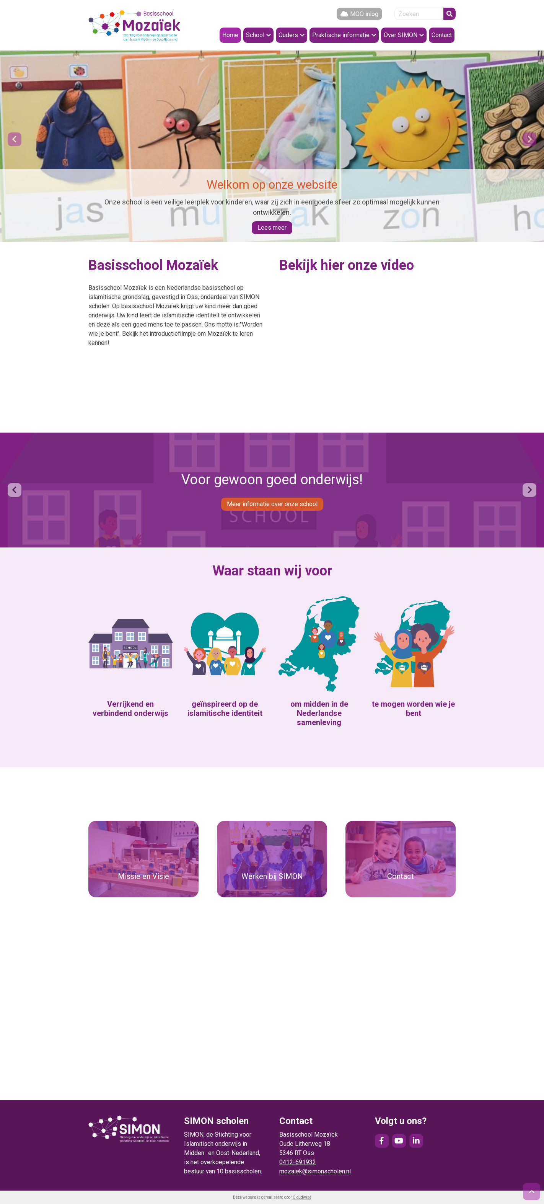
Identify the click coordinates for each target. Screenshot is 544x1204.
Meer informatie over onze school (272, 504)
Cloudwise (302, 1197)
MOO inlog (364, 14)
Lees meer (272, 227)
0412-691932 (297, 1162)
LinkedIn (416, 1141)
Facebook (382, 1141)
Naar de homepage (134, 25)
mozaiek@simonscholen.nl (315, 1171)
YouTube (399, 1141)
